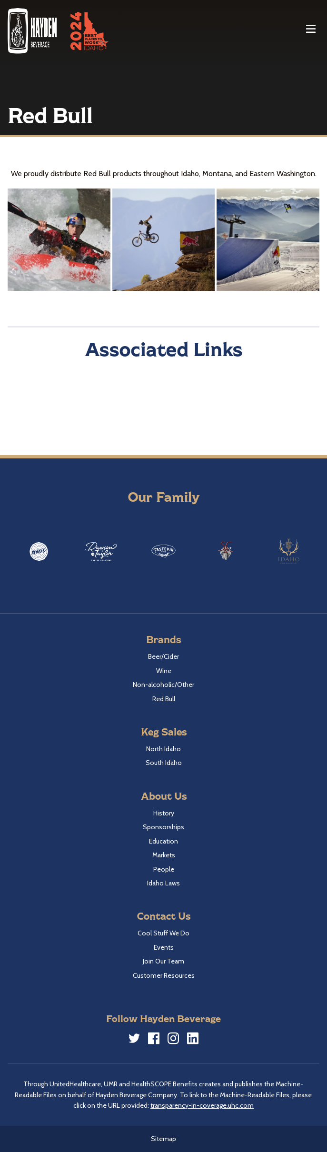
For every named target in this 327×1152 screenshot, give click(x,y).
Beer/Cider (163, 656)
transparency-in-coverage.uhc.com (202, 1105)
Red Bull (163, 699)
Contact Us (163, 916)
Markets (163, 855)
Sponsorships (163, 827)
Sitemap (163, 1138)
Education (163, 841)
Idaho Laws (163, 883)
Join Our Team (163, 961)
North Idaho (163, 749)
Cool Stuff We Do (163, 933)
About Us (164, 796)
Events (164, 947)
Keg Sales (164, 731)
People (163, 869)
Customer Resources (164, 975)
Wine (163, 670)
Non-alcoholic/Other (163, 684)
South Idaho (164, 762)
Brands (163, 639)
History (163, 813)
